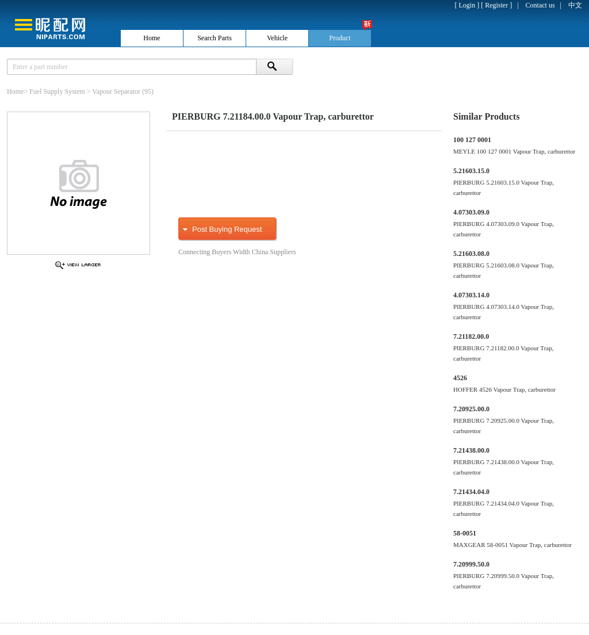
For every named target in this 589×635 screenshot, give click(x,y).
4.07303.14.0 (471, 295)
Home (15, 91)
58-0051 (464, 533)
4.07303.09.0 (471, 212)
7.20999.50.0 (471, 564)
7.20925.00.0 (471, 409)
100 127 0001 (472, 140)
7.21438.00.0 (471, 450)
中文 (575, 5)
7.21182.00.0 (471, 336)
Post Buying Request (227, 229)
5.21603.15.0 (471, 171)
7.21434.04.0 (471, 492)
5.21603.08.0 (471, 254)
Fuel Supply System (57, 91)
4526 (460, 378)
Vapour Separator (116, 91)
